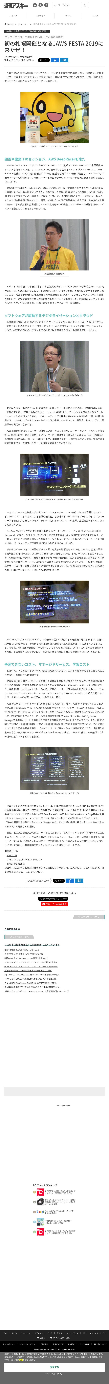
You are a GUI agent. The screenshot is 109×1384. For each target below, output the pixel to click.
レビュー (13, 15)
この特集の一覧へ (19, 936)
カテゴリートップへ (88, 917)
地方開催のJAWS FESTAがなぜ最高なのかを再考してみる (28, 971)
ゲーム (95, 15)
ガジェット (68, 15)
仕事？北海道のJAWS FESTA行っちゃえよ (21, 950)
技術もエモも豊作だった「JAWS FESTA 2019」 (27, 31)
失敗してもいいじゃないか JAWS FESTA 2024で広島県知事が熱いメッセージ (36, 991)
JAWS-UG (12, 855)
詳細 (21, 1360)
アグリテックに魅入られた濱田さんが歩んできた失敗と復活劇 (30, 979)
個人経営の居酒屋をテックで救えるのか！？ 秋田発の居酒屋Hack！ (32, 987)
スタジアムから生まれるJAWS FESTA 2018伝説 (23, 954)
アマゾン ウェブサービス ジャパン (24, 859)
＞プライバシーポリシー (54, 1374)
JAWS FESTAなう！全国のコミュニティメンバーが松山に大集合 (30, 962)
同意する (54, 1367)
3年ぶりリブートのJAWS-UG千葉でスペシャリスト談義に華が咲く (31, 975)
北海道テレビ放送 (16, 863)
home (8, 24)
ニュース (40, 15)
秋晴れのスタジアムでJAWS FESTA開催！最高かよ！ (26, 958)
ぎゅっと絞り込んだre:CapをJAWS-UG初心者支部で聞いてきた (30, 983)
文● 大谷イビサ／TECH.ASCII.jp (19, 60)
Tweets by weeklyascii (63, 1105)
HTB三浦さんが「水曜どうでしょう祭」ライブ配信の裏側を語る (31, 966)
